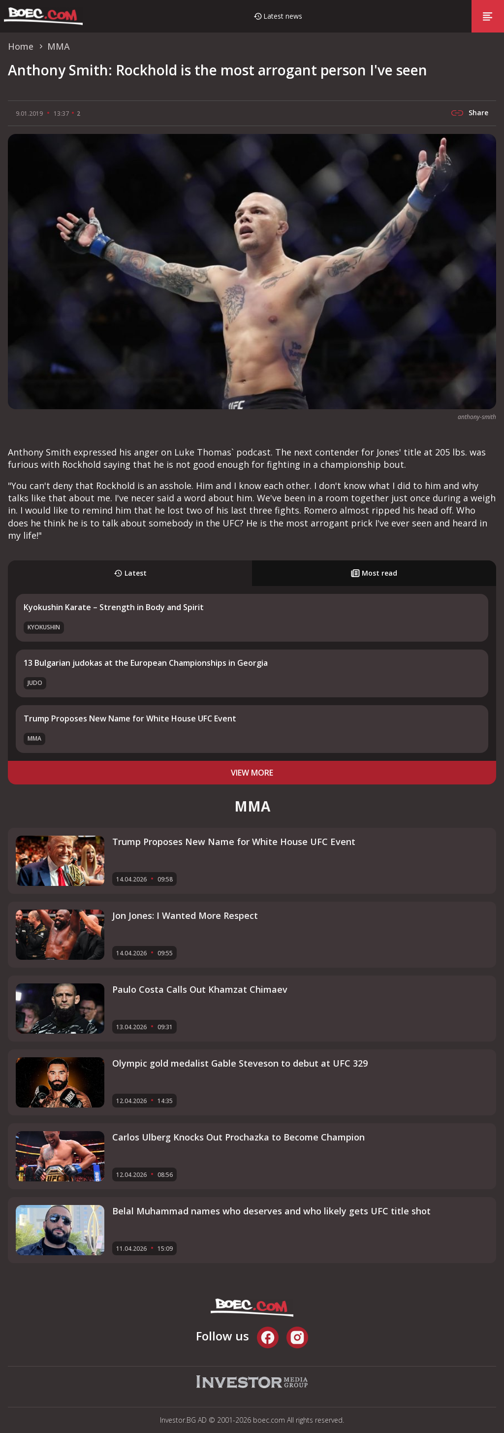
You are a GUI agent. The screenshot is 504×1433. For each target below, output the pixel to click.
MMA (34, 738)
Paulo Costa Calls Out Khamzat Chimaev (199, 989)
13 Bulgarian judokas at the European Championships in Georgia (146, 662)
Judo (35, 683)
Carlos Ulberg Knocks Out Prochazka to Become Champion (238, 1137)
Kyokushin (44, 627)
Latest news (282, 16)
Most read (374, 573)
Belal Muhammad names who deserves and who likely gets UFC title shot (271, 1211)
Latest (130, 573)
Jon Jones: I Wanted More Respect (185, 915)
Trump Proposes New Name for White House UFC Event (130, 718)
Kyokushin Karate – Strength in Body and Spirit (114, 607)
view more (252, 772)
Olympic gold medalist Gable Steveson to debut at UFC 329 (240, 1063)
